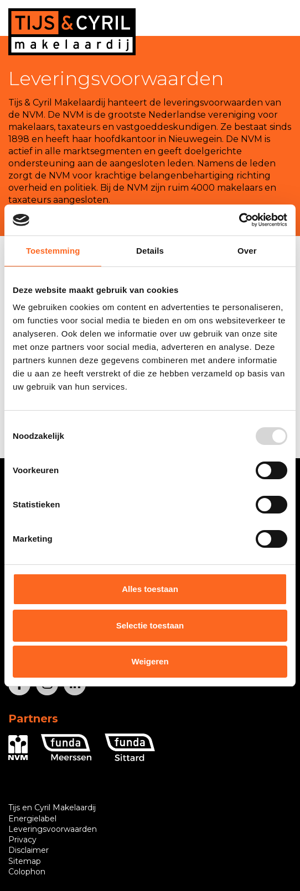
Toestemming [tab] (53, 250)
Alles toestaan (150, 589)
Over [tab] (247, 250)
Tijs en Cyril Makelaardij (52, 808)
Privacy (22, 840)
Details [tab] (150, 250)
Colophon (26, 872)
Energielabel (32, 819)
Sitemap (24, 861)
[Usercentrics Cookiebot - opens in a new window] (238, 220)
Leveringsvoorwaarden (52, 829)
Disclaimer (28, 850)
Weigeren (149, 661)
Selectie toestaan (150, 625)
